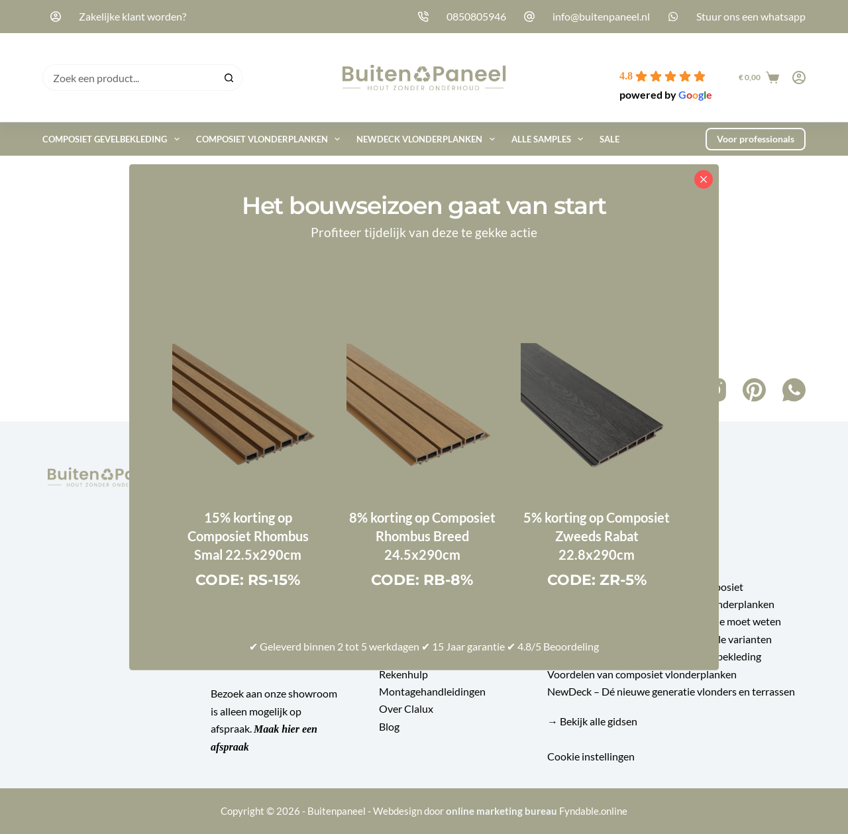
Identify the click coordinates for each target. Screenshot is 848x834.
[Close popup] (703, 179)
